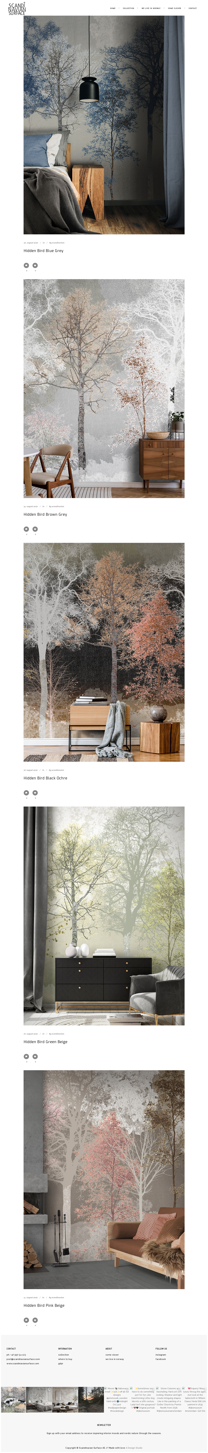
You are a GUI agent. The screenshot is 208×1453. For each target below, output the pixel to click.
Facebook (161, 1359)
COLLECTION (63, 1355)
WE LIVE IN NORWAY (115, 1359)
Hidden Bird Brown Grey (45, 514)
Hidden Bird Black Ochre (45, 778)
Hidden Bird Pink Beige (44, 1305)
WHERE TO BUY (65, 1359)
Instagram (161, 1355)
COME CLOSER (112, 1355)
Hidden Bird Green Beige (45, 1041)
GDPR (60, 1363)
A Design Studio (134, 1448)
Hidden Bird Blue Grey (44, 250)
